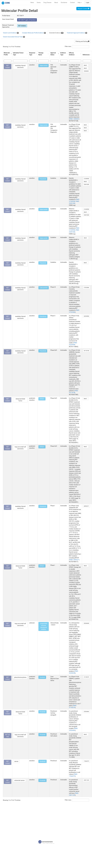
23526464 (86, 711)
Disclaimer (64, 2)
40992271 (86, 506)
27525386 (86, 287)
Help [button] (80, 2)
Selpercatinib (43, 65)
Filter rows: (68, 46)
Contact (72, 2)
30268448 (86, 623)
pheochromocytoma (20, 677)
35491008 (86, 184)
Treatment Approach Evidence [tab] (77, 33)
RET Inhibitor (22, 26)
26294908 (86, 316)
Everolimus (43, 316)
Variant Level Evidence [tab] (11, 33)
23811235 (86, 780)
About (56, 2)
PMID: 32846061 (74, 119)
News (32, 2)
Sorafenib (42, 761)
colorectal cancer (19, 780)
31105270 (86, 677)
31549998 (86, 178)
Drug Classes (47, 2)
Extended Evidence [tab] (56, 33)
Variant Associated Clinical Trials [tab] (14, 37)
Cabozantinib (44, 288)
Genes (39, 2)
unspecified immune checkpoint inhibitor (43, 626)
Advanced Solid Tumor (20, 400)
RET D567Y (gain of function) (27, 20)
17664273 (86, 761)
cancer (16, 761)
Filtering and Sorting (82, 41)
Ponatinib (42, 712)
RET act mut (7, 735)
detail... (86, 65)
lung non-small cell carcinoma (20, 448)
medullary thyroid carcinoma (20, 66)
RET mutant (7, 66)
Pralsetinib (43, 179)
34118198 (86, 350)
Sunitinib (42, 677)
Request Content (83, 8)
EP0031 (42, 399)
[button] (27, 54)
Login (87, 2)
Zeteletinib (43, 506)
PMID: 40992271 (74, 560)
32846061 (86, 71)
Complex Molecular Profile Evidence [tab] (34, 33)
